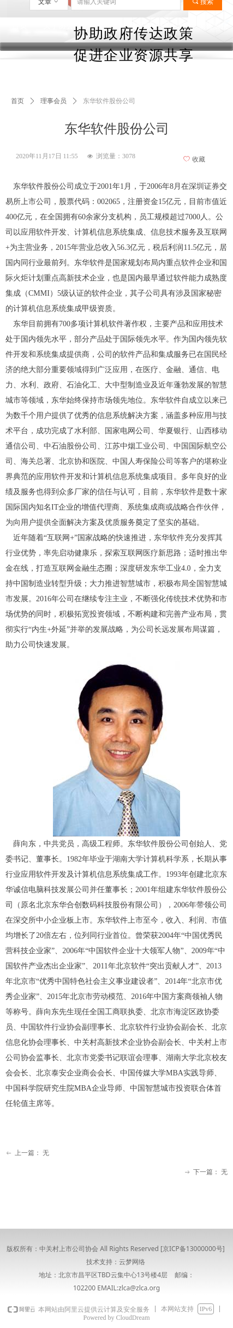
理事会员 (53, 101)
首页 (17, 101)
